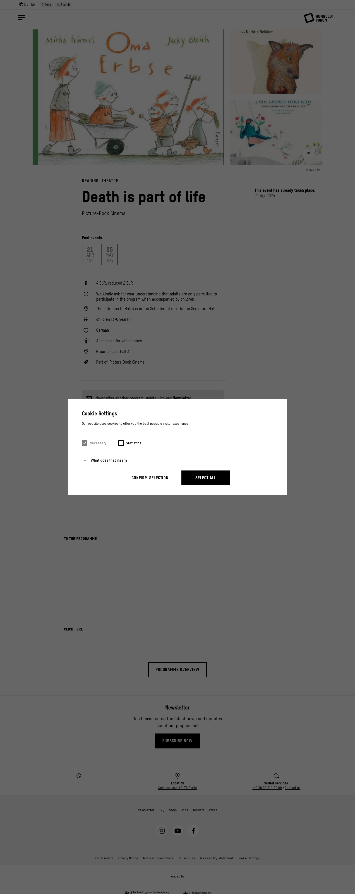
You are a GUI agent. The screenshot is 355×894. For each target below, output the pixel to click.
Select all (205, 477)
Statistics (133, 443)
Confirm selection (150, 477)
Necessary (98, 443)
